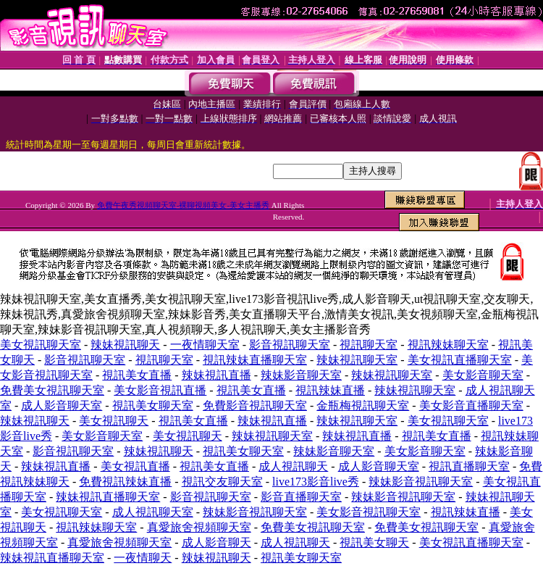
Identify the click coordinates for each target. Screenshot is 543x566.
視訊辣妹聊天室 (448, 344)
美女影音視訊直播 (160, 390)
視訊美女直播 (137, 375)
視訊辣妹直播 (330, 390)
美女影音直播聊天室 (471, 405)
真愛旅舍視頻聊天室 (199, 527)
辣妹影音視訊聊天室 (421, 481)
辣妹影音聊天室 (301, 375)
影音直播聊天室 (301, 497)
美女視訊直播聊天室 (460, 360)
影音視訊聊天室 (289, 344)
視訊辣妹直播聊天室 (255, 360)
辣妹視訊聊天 (125, 344)
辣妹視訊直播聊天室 (108, 497)
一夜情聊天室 (205, 344)
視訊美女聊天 (374, 542)
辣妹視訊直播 (216, 375)
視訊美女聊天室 (152, 405)
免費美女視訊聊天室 (52, 390)
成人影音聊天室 (61, 405)
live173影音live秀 (315, 481)
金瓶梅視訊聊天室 (362, 405)
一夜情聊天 (143, 558)
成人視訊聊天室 (152, 512)
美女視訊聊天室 (40, 344)
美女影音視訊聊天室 (368, 512)
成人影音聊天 (216, 542)
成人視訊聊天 (293, 466)
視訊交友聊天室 (222, 481)
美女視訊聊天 (113, 421)
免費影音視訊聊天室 (255, 405)
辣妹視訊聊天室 (356, 360)
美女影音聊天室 (482, 375)
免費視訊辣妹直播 (125, 481)
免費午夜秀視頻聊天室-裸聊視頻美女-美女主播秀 (183, 205)
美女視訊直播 (135, 466)
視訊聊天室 (368, 344)
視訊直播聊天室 (469, 466)
